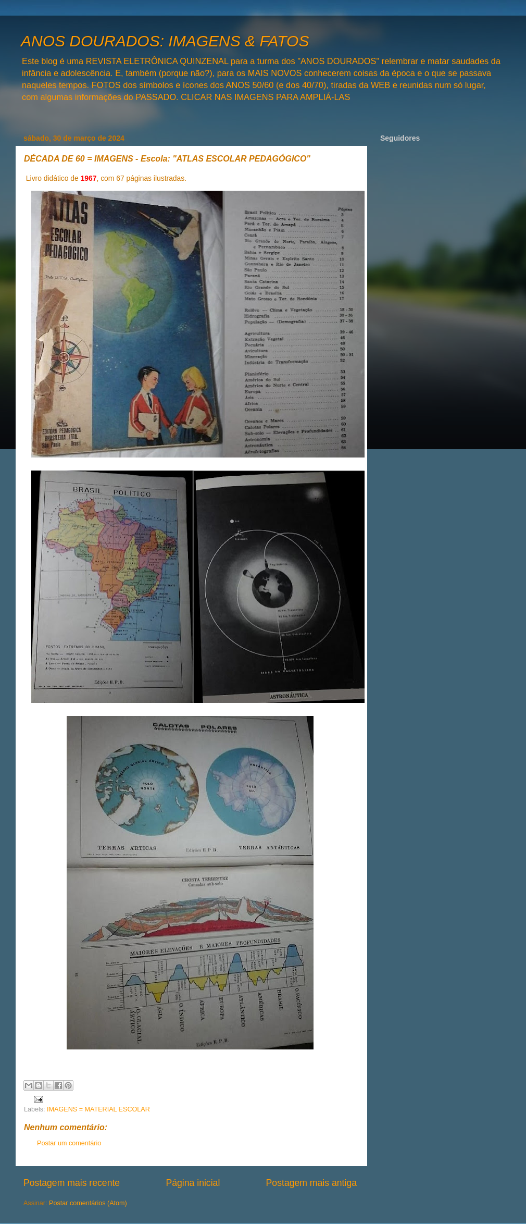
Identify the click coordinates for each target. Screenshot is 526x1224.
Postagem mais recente (71, 1183)
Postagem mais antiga (311, 1183)
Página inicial (193, 1183)
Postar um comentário (69, 1143)
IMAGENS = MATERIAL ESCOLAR (98, 1109)
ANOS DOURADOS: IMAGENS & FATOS (165, 41)
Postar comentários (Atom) (88, 1203)
